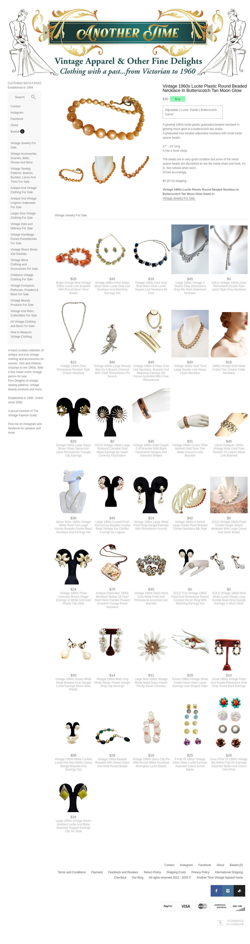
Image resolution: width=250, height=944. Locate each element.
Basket (15, 131)
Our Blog (137, 877)
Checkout (120, 877)
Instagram (17, 112)
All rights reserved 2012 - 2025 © (170, 877)
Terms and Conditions (72, 872)
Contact (15, 106)
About (14, 125)
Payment (96, 872)
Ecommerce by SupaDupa (235, 922)
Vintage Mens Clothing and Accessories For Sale (24, 264)
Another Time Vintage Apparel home (219, 877)
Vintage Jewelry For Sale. (179, 198)
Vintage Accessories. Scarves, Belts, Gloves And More (24, 158)
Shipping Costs (176, 872)
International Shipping (229, 872)
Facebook (17, 119)
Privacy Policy (200, 872)
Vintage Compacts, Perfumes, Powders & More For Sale (24, 290)
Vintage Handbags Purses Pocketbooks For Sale (24, 239)
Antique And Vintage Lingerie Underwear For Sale (24, 203)
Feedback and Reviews (123, 872)
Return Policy (152, 872)
